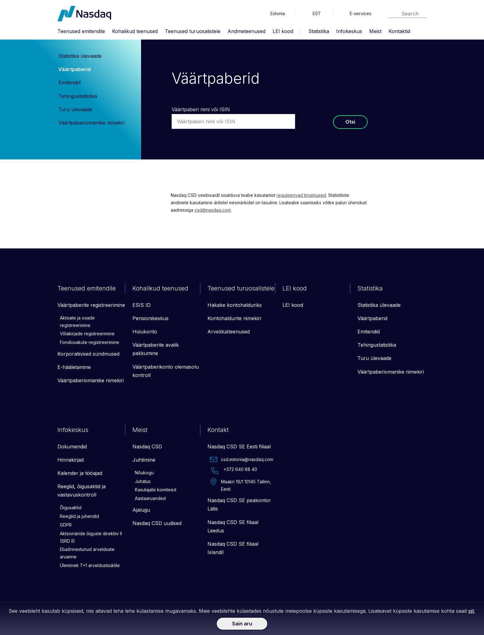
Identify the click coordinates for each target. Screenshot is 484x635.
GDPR (66, 524)
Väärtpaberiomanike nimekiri (91, 123)
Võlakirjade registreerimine (87, 333)
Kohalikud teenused (135, 31)
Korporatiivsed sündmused (88, 354)
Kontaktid (399, 31)
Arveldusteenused (228, 331)
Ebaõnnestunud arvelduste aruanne (87, 553)
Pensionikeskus (150, 318)
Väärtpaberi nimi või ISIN (201, 109)
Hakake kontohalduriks (234, 305)
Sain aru (242, 623)
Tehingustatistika (77, 96)
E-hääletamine (74, 367)
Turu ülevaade (75, 109)
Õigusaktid (70, 507)
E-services (360, 13)
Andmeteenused (246, 31)
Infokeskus (349, 31)
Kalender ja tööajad (79, 473)
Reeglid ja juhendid (79, 516)
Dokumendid (72, 446)
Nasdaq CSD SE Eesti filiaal (239, 446)
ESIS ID (141, 305)
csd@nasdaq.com (212, 210)
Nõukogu (144, 472)
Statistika (318, 31)
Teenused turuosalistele (192, 31)
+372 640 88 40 (233, 471)
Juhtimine (143, 460)
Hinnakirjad (70, 460)
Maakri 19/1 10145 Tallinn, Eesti (240, 485)
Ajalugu (141, 510)
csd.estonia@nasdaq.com (241, 459)
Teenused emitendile (81, 31)
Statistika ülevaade (80, 56)
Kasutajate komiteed (155, 489)
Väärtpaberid (74, 69)
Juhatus (143, 481)
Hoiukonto (144, 331)
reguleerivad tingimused (301, 195)
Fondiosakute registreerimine (89, 342)
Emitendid (69, 82)
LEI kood (283, 31)
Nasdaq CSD (147, 446)
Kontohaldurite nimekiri (234, 318)
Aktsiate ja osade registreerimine (77, 321)
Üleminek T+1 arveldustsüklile (90, 565)
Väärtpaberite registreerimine (91, 305)
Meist (375, 31)
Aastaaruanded (150, 498)
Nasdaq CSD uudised (157, 523)
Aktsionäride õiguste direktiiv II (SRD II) (91, 537)
